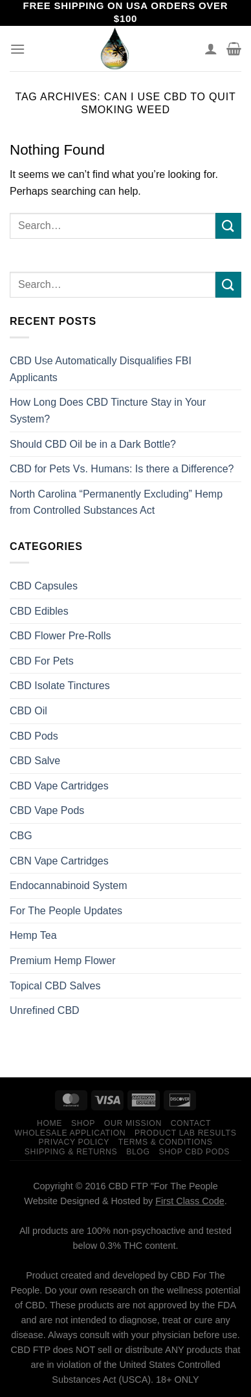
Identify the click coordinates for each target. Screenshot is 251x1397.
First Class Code (189, 1201)
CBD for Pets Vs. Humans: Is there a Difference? (122, 468)
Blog (137, 1151)
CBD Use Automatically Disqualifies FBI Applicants (100, 369)
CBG (21, 835)
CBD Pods (34, 736)
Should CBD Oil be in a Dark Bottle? (93, 444)
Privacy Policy (74, 1142)
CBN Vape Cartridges (59, 860)
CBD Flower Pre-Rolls (60, 635)
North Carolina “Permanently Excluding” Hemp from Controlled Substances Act (116, 502)
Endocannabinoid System (68, 885)
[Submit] (228, 225)
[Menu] (17, 49)
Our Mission (133, 1123)
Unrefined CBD (45, 1010)
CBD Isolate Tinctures (60, 685)
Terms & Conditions (165, 1142)
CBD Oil (28, 710)
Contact (191, 1123)
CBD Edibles (39, 611)
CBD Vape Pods (47, 810)
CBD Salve (35, 760)
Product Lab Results (185, 1133)
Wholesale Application (70, 1133)
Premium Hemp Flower (63, 960)
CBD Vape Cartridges (59, 785)
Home (49, 1123)
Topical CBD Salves (55, 985)
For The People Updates (66, 910)
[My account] (210, 48)
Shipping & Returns (71, 1151)
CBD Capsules (44, 585)
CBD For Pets (42, 660)
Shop (83, 1123)
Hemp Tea (33, 935)
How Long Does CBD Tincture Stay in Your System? (108, 410)
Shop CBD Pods (194, 1151)
